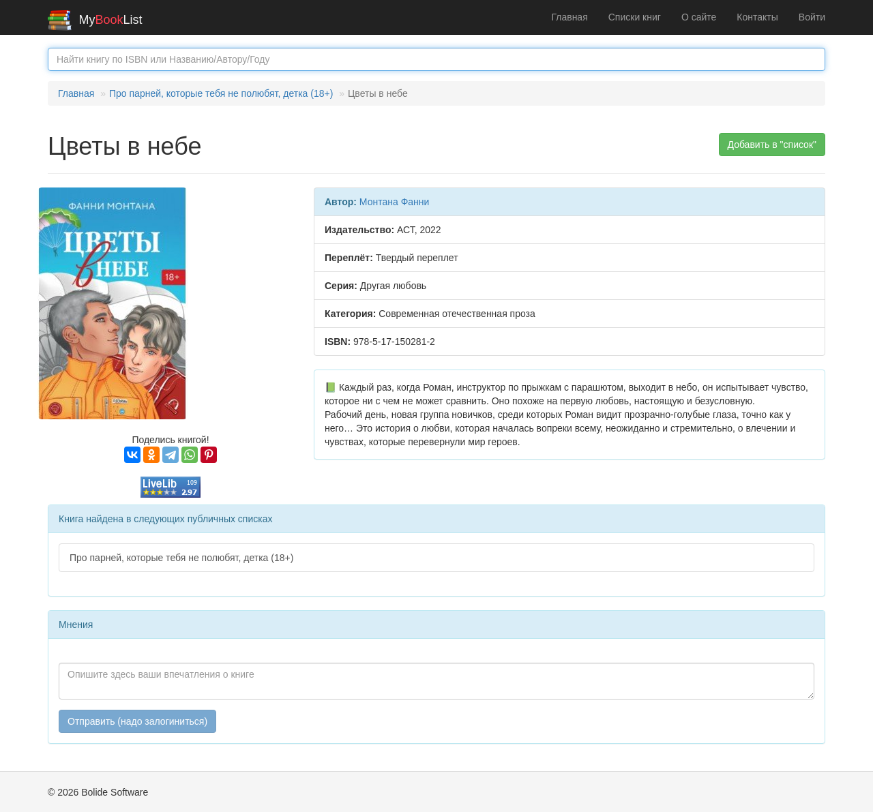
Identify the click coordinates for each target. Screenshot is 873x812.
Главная (569, 17)
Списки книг (634, 17)
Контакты (757, 17)
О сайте (698, 17)
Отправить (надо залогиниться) (137, 721)
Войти (812, 17)
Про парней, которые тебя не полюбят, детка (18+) (221, 93)
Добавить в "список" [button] (772, 144)
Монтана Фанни (394, 201)
